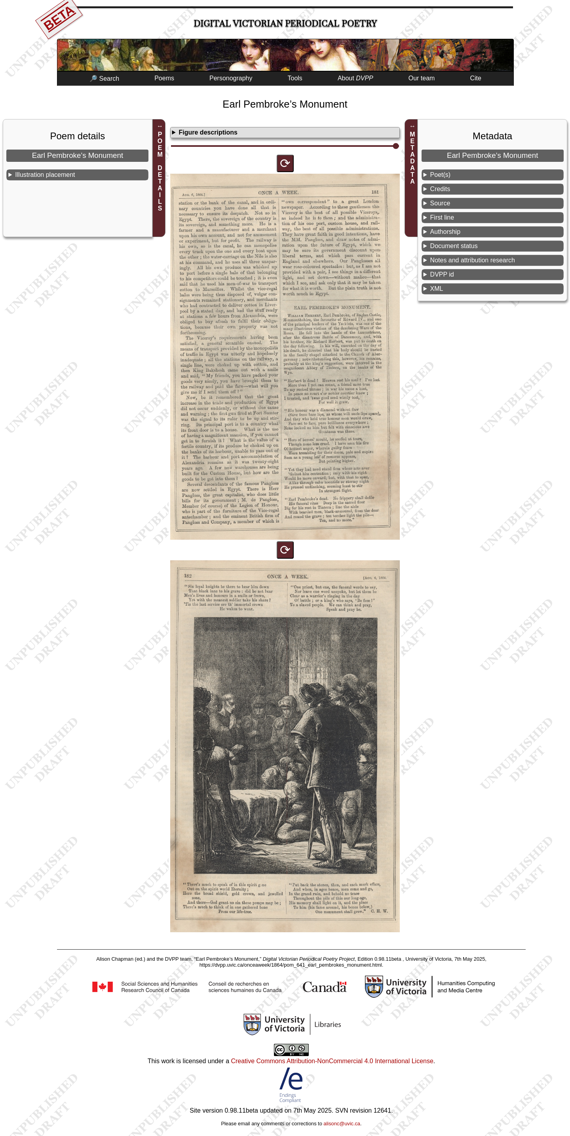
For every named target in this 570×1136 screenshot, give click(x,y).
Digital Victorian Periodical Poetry (285, 23)
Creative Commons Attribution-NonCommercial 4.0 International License (332, 1061)
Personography (231, 78)
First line (442, 217)
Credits (440, 189)
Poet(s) (440, 174)
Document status (454, 246)
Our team (421, 78)
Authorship (445, 231)
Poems (164, 78)
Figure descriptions (208, 132)
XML (436, 288)
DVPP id (442, 274)
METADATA (412, 158)
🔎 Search (104, 78)
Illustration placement (45, 174)
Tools (295, 78)
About (355, 78)
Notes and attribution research (472, 260)
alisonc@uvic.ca (341, 1124)
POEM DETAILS (160, 171)
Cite (475, 78)
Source (440, 203)
